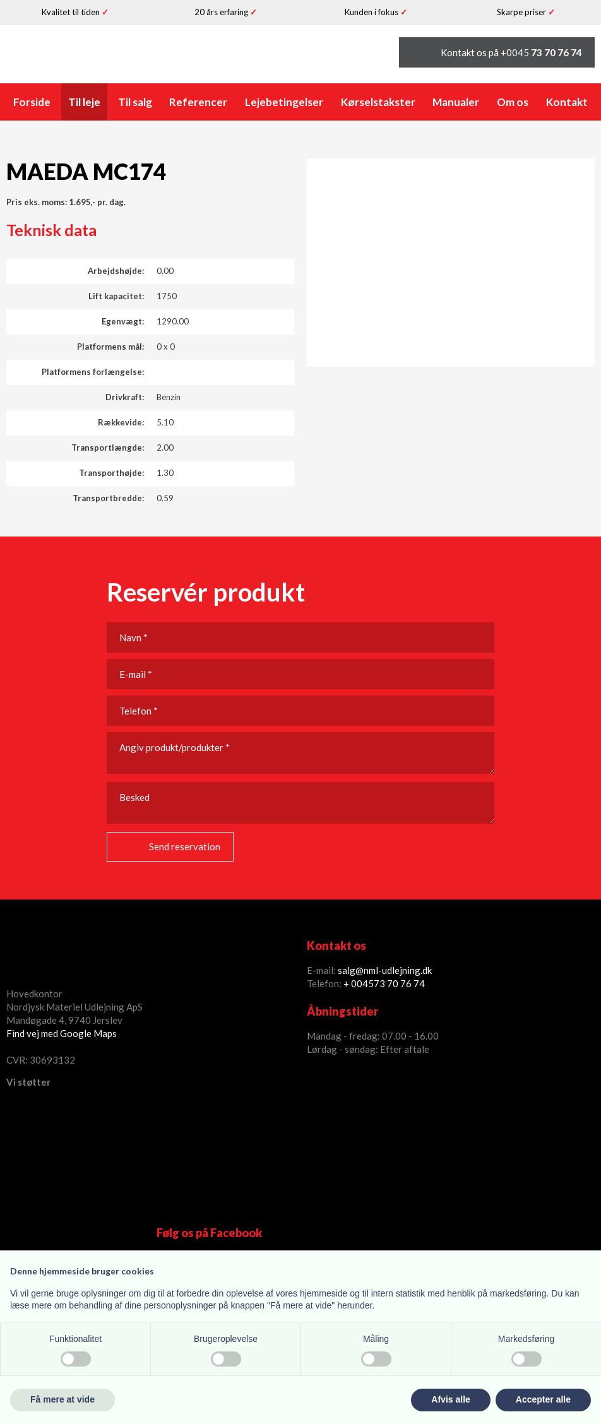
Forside (32, 102)
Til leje (84, 102)
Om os (512, 102)
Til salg (135, 102)
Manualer (455, 102)
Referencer (198, 102)
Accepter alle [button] (543, 1399)
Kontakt (567, 102)
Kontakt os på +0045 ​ (511, 52)
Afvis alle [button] (450, 1399)
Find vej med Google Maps (61, 1033)
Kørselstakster (378, 102)
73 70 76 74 (399, 983)
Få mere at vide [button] (62, 1399)
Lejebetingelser (284, 102)
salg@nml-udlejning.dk (385, 970)
